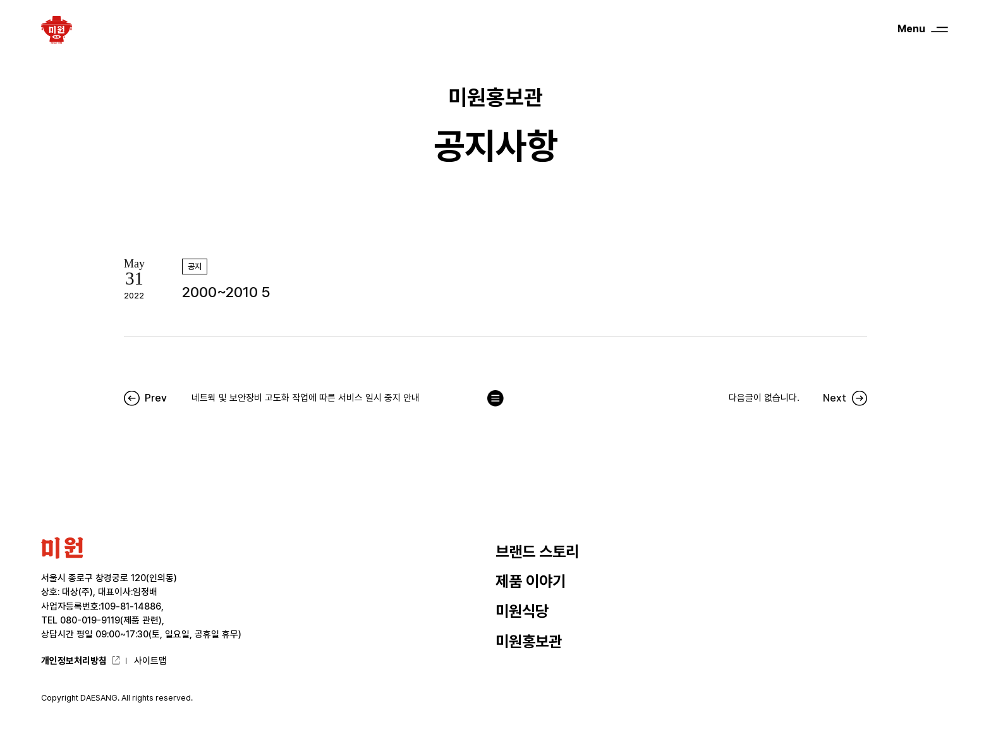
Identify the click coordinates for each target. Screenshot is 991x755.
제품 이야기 (530, 581)
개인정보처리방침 (74, 660)
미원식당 (522, 611)
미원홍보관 (528, 641)
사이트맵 (150, 660)
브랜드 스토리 (537, 552)
